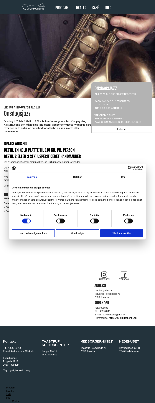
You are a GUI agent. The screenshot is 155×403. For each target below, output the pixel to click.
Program (62, 7)
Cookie (16, 401)
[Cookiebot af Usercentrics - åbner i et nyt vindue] (130, 168)
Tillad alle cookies (121, 233)
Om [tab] (123, 177)
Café (95, 7)
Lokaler (80, 7)
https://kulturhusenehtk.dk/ (123, 318)
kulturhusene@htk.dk (114, 314)
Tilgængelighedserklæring (16, 370)
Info (108, 7)
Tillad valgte (77, 233)
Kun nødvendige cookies (33, 233)
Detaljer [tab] (77, 177)
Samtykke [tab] (32, 177)
